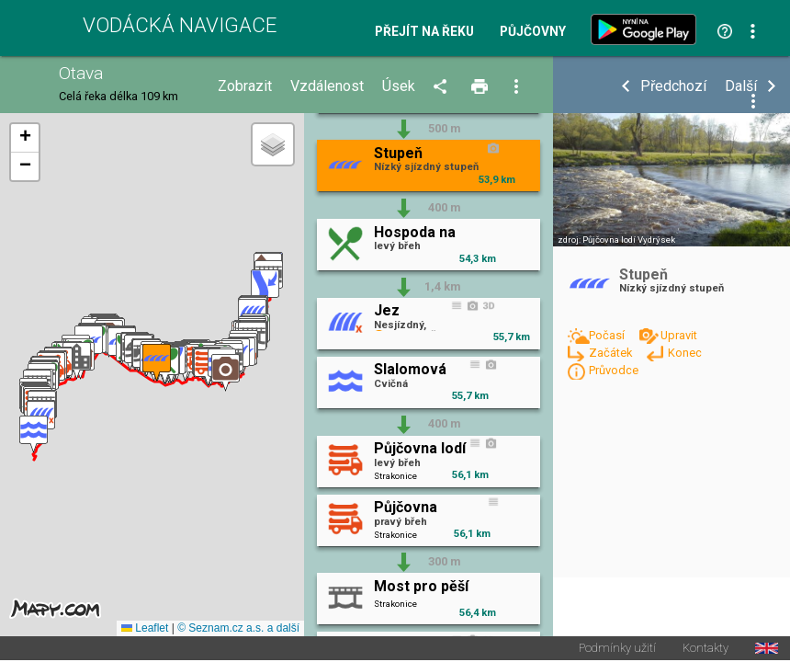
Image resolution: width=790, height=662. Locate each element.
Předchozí (673, 86)
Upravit (678, 335)
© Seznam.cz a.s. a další (238, 628)
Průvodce (613, 370)
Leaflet (144, 628)
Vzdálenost (327, 86)
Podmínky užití (617, 650)
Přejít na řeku (424, 32)
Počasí (608, 335)
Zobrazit (245, 86)
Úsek (398, 86)
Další (741, 86)
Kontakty (705, 650)
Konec (685, 353)
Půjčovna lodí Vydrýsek (628, 239)
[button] (33, 434)
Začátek (612, 353)
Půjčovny (533, 32)
